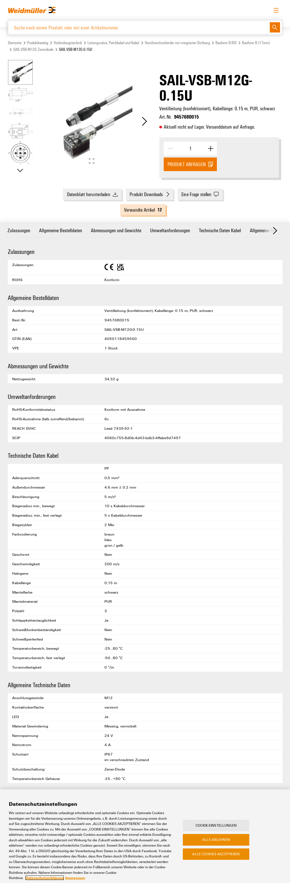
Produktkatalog (37, 42)
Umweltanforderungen (170, 230)
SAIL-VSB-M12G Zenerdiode (33, 49)
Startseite (15, 42)
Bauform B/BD (226, 42)
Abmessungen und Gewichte (116, 230)
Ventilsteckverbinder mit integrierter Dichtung (177, 42)
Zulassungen (18, 230)
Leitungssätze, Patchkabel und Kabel (113, 42)
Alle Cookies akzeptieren (216, 861)
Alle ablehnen (216, 847)
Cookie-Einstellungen (216, 833)
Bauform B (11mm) (256, 42)
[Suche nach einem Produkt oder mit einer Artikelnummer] (139, 27)
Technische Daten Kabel (220, 230)
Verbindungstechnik (68, 42)
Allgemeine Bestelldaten (60, 230)
